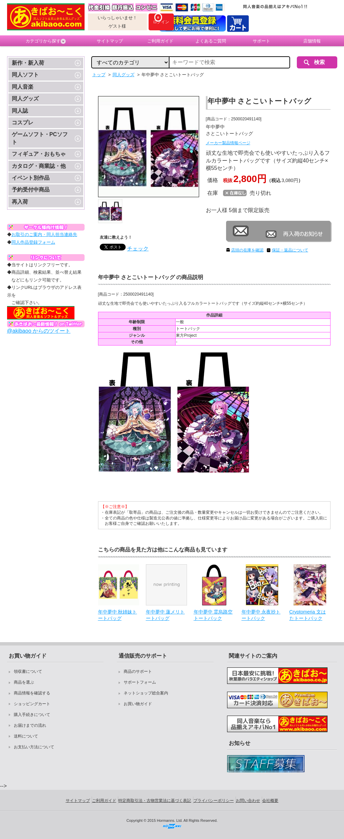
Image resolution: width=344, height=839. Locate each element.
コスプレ (22, 122)
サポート (261, 40)
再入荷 (20, 202)
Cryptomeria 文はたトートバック (307, 615)
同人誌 (20, 111)
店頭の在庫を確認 (247, 250)
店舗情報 (312, 40)
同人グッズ (25, 98)
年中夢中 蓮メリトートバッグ (165, 615)
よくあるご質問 (210, 40)
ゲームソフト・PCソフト (40, 138)
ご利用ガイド (160, 40)
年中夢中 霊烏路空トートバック (213, 615)
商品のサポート (138, 671)
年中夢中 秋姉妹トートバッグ (117, 615)
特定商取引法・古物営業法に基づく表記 (154, 801)
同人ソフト (25, 75)
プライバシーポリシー (213, 801)
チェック (138, 248)
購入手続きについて (32, 714)
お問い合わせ (248, 801)
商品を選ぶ (24, 682)
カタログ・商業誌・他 (39, 166)
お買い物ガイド (138, 703)
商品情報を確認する (32, 693)
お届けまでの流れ (30, 725)
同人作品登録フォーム (33, 242)
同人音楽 (22, 87)
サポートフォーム (140, 682)
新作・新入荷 (28, 63)
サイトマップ (110, 40)
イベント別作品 (31, 178)
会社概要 (270, 801)
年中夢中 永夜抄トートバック (261, 615)
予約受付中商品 (31, 189)
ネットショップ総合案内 (146, 693)
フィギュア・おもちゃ (39, 154)
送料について (26, 736)
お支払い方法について (34, 747)
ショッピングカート (32, 703)
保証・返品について (290, 250)
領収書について (28, 671)
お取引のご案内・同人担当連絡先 (44, 234)
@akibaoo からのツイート (39, 331)
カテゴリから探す (46, 41)
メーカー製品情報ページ (228, 143)
